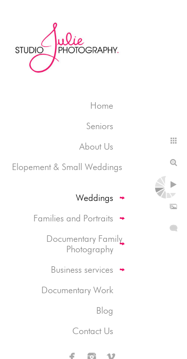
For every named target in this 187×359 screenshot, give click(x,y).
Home (101, 105)
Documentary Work (77, 290)
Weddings (94, 197)
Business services (82, 269)
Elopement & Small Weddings (67, 167)
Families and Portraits (73, 218)
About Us (96, 146)
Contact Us (92, 331)
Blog (104, 310)
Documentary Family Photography (84, 243)
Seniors (99, 126)
